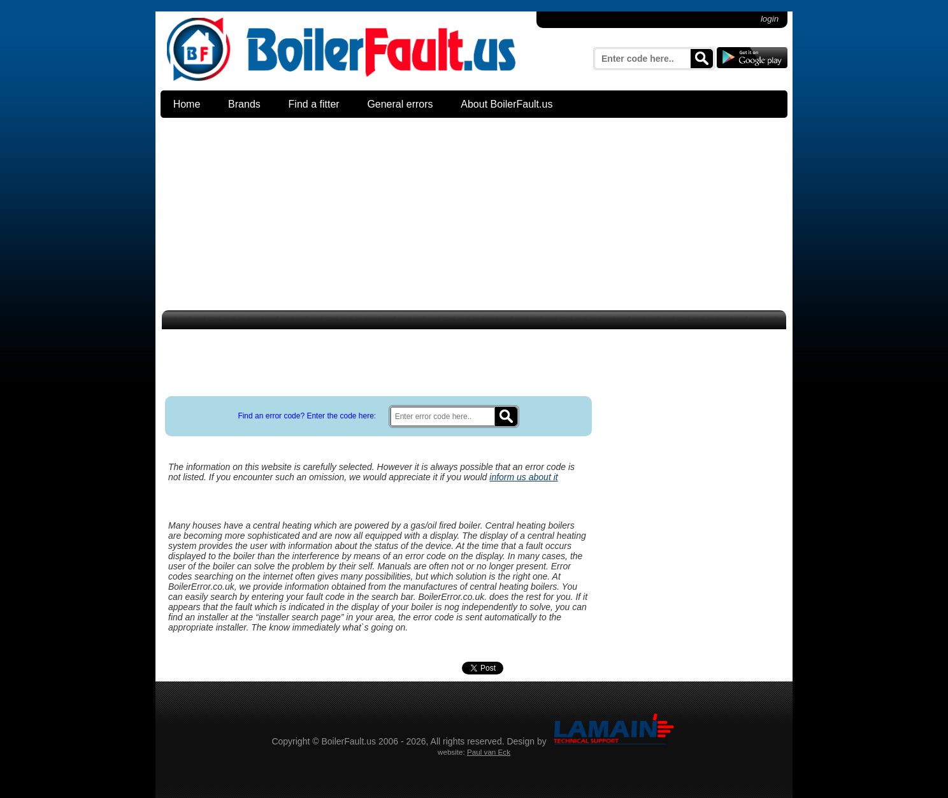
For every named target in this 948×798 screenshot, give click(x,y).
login (770, 19)
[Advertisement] (474, 216)
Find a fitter (314, 104)
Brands (244, 104)
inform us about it (523, 477)
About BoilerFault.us (506, 104)
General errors (400, 104)
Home (187, 104)
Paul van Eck (488, 752)
